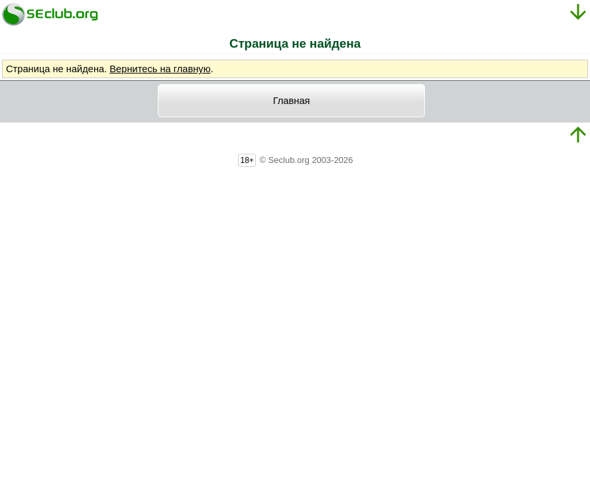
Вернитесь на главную (159, 69)
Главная (291, 100)
